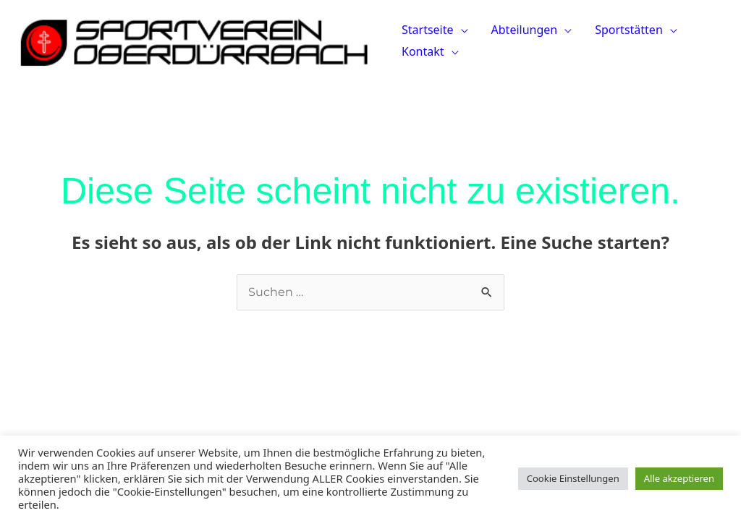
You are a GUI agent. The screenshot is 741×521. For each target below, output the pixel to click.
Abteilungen (524, 30)
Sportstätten (629, 30)
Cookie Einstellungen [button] (573, 478)
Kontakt (423, 51)
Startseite (428, 30)
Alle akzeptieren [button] (679, 478)
